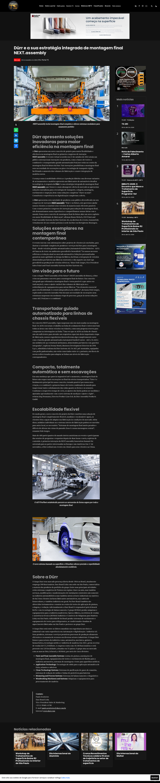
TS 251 (124, 120)
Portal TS (45, 60)
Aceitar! (155, 777)
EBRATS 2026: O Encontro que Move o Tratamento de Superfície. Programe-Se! (132, 189)
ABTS (141, 180)
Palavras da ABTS (132, 180)
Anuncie (108, 6)
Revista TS (69, 6)
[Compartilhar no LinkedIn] (16, 135)
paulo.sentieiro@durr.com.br (54, 708)
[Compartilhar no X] (16, 125)
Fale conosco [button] (116, 6)
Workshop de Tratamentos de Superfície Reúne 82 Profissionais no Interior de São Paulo (132, 226)
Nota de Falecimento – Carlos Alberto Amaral (133, 154)
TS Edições (130, 120)
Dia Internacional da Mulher (127, 754)
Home (41, 6)
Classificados (98, 6)
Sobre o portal (50, 6)
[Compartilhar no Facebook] (16, 146)
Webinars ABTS (86, 6)
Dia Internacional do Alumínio (60, 754)
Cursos (77, 6)
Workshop (130, 217)
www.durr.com (49, 711)
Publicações (61, 6)
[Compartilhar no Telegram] (16, 140)
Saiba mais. (65, 777)
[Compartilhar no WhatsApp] (16, 130)
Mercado (17, 60)
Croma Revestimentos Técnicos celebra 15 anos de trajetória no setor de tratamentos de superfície (96, 758)
